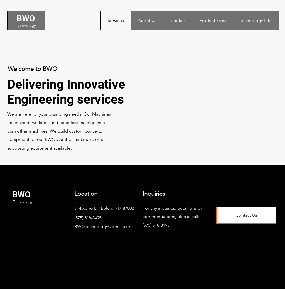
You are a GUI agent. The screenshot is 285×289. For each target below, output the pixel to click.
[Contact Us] (246, 215)
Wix (115, 275)
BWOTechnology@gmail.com (103, 226)
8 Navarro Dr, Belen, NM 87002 (104, 208)
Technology (26, 25)
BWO (26, 18)
